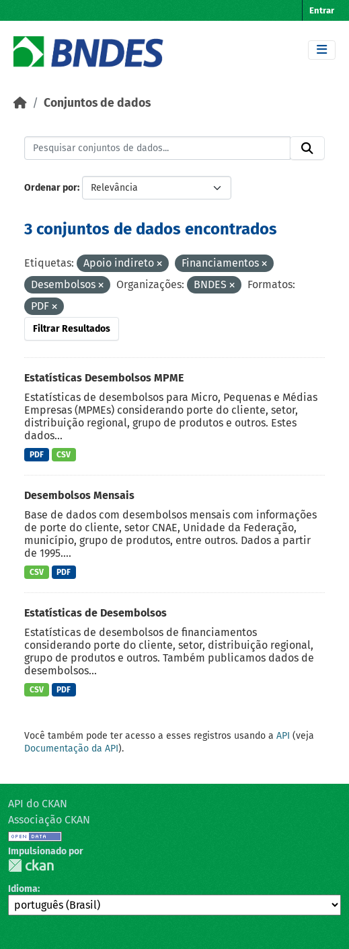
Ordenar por (50, 187)
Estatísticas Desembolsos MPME (104, 377)
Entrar (321, 10)
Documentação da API (71, 748)
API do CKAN (37, 803)
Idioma (23, 889)
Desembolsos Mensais (79, 495)
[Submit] (307, 148)
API (283, 735)
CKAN (31, 865)
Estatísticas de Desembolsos (95, 612)
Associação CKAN (49, 819)
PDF (37, 454)
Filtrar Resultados (71, 328)
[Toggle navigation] (322, 50)
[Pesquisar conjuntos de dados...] (157, 148)
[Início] (20, 103)
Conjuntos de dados (97, 103)
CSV (63, 454)
